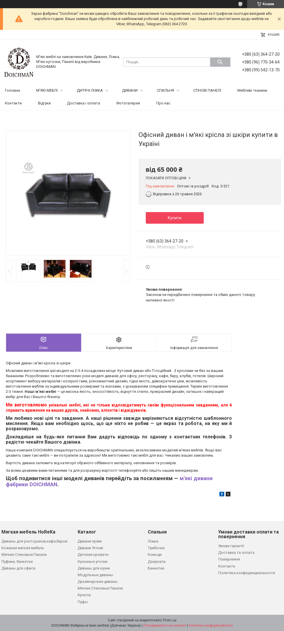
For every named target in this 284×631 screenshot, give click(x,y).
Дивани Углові (90, 548)
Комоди (155, 554)
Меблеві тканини (252, 90)
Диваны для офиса (18, 568)
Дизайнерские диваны (98, 581)
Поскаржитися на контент (164, 625)
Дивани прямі (90, 541)
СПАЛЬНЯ (165, 90)
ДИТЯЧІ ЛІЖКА (90, 90)
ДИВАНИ (130, 90)
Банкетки (156, 568)
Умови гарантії (231, 546)
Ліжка (153, 541)
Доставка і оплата (83, 103)
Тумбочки (156, 548)
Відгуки (44, 103)
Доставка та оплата (236, 552)
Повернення (229, 559)
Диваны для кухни (94, 568)
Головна (12, 90)
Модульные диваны (95, 575)
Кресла (84, 595)
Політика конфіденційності (211, 625)
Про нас (163, 103)
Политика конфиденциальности (246, 573)
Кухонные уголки (93, 561)
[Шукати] (220, 62)
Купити (174, 218)
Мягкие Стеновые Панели (24, 554)
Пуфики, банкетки (17, 561)
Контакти (13, 103)
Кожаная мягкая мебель (22, 548)
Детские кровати (93, 554)
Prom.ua (169, 620)
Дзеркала (156, 561)
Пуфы (83, 602)
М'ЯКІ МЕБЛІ (47, 90)
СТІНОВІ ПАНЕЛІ (207, 90)
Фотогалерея (128, 103)
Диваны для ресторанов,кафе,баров (34, 541)
